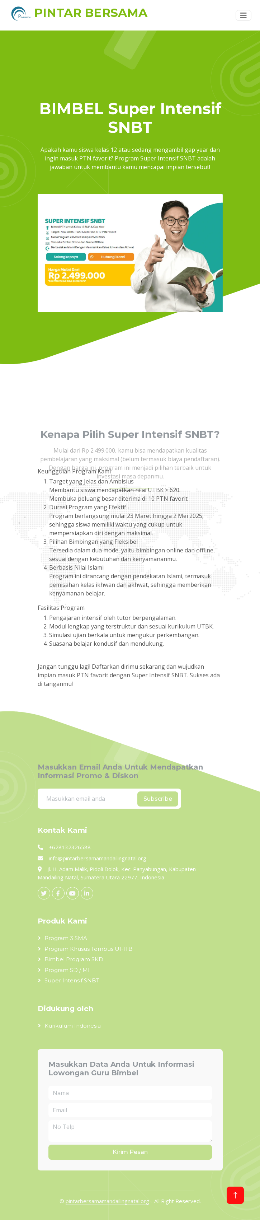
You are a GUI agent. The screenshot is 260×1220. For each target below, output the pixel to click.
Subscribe (157, 798)
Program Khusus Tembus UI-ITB (88, 948)
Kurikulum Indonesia (72, 1025)
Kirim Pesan (130, 1152)
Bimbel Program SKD (73, 959)
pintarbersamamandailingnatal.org (107, 1201)
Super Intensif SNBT (71, 980)
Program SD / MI (67, 970)
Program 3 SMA (65, 938)
